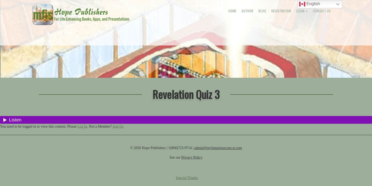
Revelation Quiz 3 (186, 94)
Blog (262, 10)
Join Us (118, 126)
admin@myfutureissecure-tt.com (218, 148)
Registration (281, 10)
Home (232, 10)
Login (302, 10)
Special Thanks (187, 178)
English (309, 4)
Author (247, 10)
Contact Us (322, 10)
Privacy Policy (192, 157)
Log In (82, 126)
